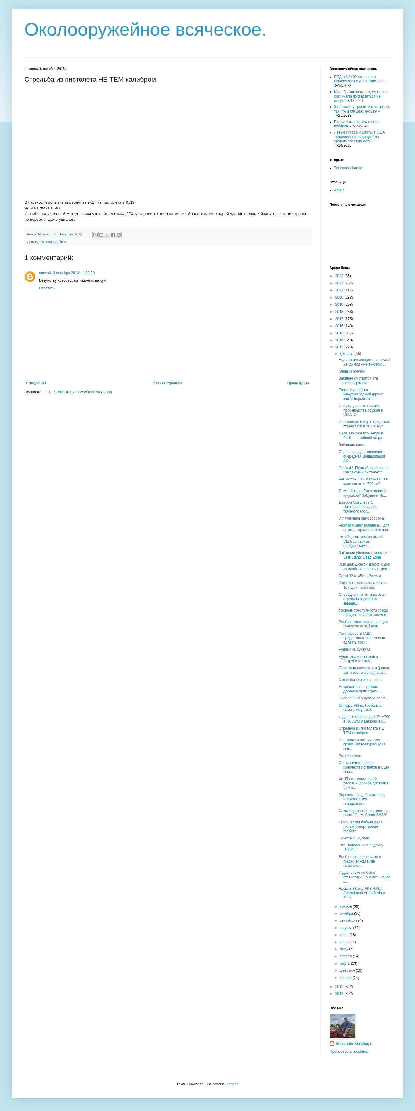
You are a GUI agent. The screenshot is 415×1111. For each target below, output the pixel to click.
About (339, 190)
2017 (340, 319)
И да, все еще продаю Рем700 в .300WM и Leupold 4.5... (364, 719)
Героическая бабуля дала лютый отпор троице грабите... (360, 826)
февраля (348, 970)
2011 (340, 993)
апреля (346, 956)
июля (344, 935)
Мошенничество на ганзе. (360, 679)
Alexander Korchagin (354, 1043)
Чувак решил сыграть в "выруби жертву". (358, 658)
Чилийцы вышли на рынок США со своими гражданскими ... (361, 541)
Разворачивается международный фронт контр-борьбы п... (361, 394)
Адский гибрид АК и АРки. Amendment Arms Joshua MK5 (362, 892)
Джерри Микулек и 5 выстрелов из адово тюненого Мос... (358, 506)
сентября (348, 920)
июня (344, 942)
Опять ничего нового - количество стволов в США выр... (364, 767)
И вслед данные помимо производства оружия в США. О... (361, 410)
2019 (340, 304)
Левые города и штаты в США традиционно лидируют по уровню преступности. (359, 136)
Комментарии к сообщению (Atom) (82, 392)
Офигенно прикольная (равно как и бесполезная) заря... (364, 670)
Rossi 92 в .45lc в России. (360, 576)
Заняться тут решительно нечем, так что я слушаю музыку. (362, 109)
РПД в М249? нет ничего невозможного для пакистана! (359, 79)
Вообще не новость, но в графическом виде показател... (360, 861)
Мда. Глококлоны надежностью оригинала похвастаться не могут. (361, 96)
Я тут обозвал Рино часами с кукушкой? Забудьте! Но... (363, 493)
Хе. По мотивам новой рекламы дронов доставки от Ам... (363, 783)
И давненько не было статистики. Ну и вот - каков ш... (364, 877)
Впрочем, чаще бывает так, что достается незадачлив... (362, 799)
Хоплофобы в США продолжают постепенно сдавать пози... (362, 638)
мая (343, 949)
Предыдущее (298, 383)
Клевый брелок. (352, 371)
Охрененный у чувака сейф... (363, 698)
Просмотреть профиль (349, 1051)
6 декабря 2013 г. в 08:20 (74, 273)
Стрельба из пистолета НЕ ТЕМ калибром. (361, 730)
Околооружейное (53, 242)
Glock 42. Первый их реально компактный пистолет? (364, 470)
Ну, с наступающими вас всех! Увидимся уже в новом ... (364, 362)
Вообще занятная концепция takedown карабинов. (363, 624)
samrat (45, 273)
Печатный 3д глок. (354, 838)
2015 (340, 333)
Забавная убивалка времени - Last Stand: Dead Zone (364, 555)
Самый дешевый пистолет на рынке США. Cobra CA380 (364, 813)
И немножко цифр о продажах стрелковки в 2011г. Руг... (364, 424)
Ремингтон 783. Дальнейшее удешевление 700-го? (363, 481)
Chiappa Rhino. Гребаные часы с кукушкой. (360, 707)
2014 (340, 340)
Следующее (36, 383)
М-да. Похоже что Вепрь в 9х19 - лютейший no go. (361, 435)
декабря (347, 354)
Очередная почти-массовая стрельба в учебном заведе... (362, 599)
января (346, 978)
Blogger (231, 1084)
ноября (346, 906)
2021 (340, 290)
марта (345, 963)
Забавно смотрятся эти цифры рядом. (358, 380)
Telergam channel (348, 168)
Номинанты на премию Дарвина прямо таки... (360, 688)
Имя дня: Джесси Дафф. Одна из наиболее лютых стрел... (364, 566)
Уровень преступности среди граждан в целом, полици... (364, 612)
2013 (340, 347)
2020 (340, 297)
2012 (340, 986)
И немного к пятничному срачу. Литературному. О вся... (362, 744)
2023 (340, 276)
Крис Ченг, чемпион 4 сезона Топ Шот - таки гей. (363, 585)
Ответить (47, 288)
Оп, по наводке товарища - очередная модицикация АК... (362, 456)
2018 (340, 311)
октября (347, 913)
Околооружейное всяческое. (145, 29)
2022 (340, 283)
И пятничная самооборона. (362, 518)
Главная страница (167, 383)
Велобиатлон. (350, 756)
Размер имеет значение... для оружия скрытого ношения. (364, 527)
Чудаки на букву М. (355, 649)
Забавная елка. (352, 445)
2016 (340, 326)
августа (346, 928)
